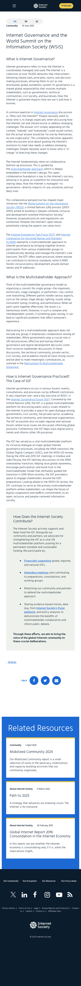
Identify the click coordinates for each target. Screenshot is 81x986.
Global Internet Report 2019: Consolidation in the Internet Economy (40, 834)
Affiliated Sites (54, 911)
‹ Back (23, 680)
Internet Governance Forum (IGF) (30, 399)
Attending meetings (36, 573)
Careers (29, 911)
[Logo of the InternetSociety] (40, 6)
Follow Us (40, 911)
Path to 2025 (19, 796)
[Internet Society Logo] (40, 925)
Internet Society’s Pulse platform (44, 610)
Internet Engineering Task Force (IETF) (33, 235)
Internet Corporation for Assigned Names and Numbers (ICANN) (38, 239)
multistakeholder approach (27, 169)
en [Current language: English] (15, 21)
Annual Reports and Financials (55, 908)
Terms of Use (24, 908)
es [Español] (37, 21)
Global (12, 662)
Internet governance (46, 112)
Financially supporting (37, 561)
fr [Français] (26, 21)
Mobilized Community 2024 (31, 752)
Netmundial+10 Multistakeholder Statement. (34, 365)
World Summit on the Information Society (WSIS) (37, 205)
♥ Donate (66, 6)
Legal (36, 908)
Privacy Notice (8, 908)
